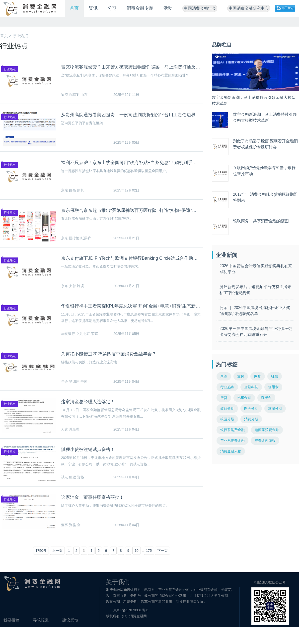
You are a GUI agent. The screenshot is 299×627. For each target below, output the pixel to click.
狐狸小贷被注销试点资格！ (88, 449)
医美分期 (251, 408)
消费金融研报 (265, 440)
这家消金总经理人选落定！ (88, 401)
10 (137, 551)
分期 (112, 8)
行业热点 (20, 36)
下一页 (162, 551)
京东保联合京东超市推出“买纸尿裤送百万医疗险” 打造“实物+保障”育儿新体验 (131, 210)
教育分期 (227, 408)
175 (149, 551)
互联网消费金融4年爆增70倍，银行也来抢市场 (264, 171)
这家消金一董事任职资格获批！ (92, 497)
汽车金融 (244, 398)
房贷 (223, 398)
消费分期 (251, 419)
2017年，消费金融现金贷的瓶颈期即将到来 (265, 197)
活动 (167, 8)
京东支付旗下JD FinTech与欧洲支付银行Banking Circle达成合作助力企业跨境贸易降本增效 (131, 258)
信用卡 (273, 387)
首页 (74, 8)
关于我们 (118, 582)
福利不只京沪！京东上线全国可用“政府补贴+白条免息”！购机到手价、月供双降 (131, 162)
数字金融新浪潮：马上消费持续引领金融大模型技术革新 (254, 100)
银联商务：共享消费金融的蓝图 (261, 221)
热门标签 (226, 364)
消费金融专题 (140, 8)
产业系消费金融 (232, 440)
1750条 (41, 551)
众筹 (223, 376)
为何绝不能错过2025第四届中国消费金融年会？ (108, 353)
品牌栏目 (222, 45)
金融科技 (251, 387)
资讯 (93, 8)
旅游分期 (275, 408)
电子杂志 (288, 8)
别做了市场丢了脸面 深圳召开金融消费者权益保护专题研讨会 (265, 144)
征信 (274, 376)
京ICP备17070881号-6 (130, 610)
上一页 (57, 551)
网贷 (257, 376)
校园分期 (227, 419)
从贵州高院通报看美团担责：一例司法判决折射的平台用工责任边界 (128, 114)
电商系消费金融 (267, 430)
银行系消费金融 (232, 430)
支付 (240, 376)
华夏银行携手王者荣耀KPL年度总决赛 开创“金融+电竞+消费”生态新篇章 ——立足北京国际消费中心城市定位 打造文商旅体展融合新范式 (131, 306)
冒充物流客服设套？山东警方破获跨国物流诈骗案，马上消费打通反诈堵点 (131, 66)
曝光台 (266, 398)
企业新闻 (226, 255)
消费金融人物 (230, 451)
